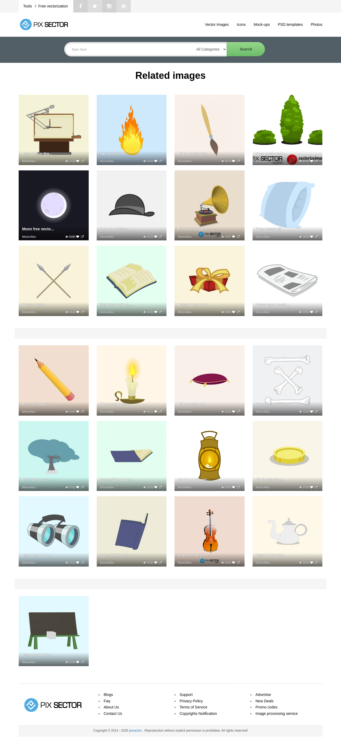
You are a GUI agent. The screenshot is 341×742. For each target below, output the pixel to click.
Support (186, 694)
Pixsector (262, 161)
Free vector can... (115, 404)
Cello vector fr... (192, 555)
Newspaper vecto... (273, 304)
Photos (316, 24)
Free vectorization (53, 6)
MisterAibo (29, 161)
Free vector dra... (37, 153)
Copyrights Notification (198, 713)
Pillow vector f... (192, 404)
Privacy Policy (191, 701)
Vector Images (217, 24)
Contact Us (113, 713)
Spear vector (33, 304)
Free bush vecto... (272, 153)
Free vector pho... (193, 229)
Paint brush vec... (193, 153)
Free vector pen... (37, 404)
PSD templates (290, 24)
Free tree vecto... (37, 479)
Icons (241, 24)
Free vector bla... (37, 655)
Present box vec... (194, 304)
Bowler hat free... (115, 229)
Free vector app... (37, 555)
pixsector (136, 730)
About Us (111, 707)
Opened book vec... (117, 479)
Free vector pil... (270, 229)
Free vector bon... (271, 404)
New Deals (264, 701)
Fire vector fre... (114, 153)
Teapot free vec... (271, 555)
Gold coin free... (270, 479)
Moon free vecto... (38, 229)
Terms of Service (193, 707)
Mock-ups (262, 24)
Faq (107, 701)
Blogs (108, 694)
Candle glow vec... (194, 479)
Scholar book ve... (116, 304)
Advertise (263, 694)
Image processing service (276, 713)
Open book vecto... (116, 555)
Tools (28, 6)
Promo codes (266, 707)
